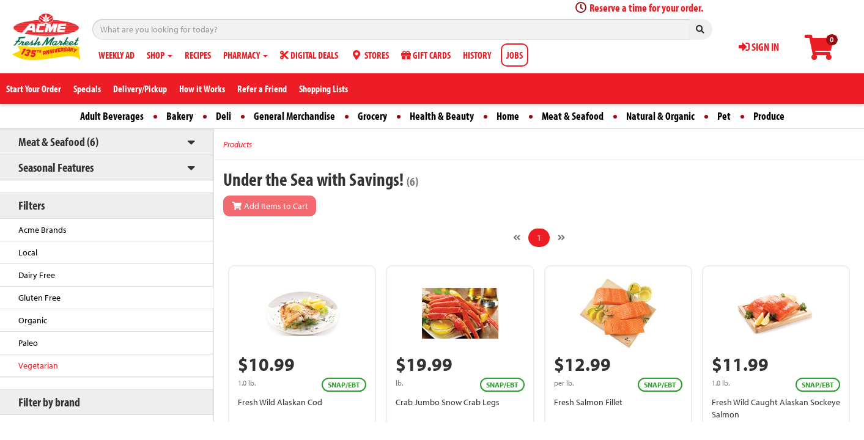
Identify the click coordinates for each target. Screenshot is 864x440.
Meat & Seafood (573, 116)
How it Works (202, 88)
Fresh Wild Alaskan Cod (280, 402)
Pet (724, 116)
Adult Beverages (112, 116)
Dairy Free (36, 275)
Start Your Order (33, 88)
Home (508, 116)
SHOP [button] (159, 55)
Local (27, 252)
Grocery (372, 116)
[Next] (561, 238)
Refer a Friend (262, 88)
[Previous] (516, 238)
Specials (87, 88)
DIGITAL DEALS (309, 55)
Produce (769, 116)
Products (237, 144)
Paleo (28, 342)
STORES (369, 55)
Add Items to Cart (269, 205)
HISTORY (477, 55)
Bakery (179, 116)
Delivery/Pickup (140, 88)
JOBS (514, 55)
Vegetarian (38, 365)
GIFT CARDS (426, 55)
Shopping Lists (323, 88)
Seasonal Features (56, 167)
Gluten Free (39, 297)
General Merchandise (294, 116)
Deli (223, 116)
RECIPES (198, 55)
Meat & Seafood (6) (58, 141)
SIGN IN (759, 47)
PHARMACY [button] (245, 55)
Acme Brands (42, 229)
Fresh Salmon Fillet (588, 402)
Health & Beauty (442, 116)
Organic (32, 320)
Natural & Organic (660, 116)
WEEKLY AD (116, 55)
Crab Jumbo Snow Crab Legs (448, 402)
